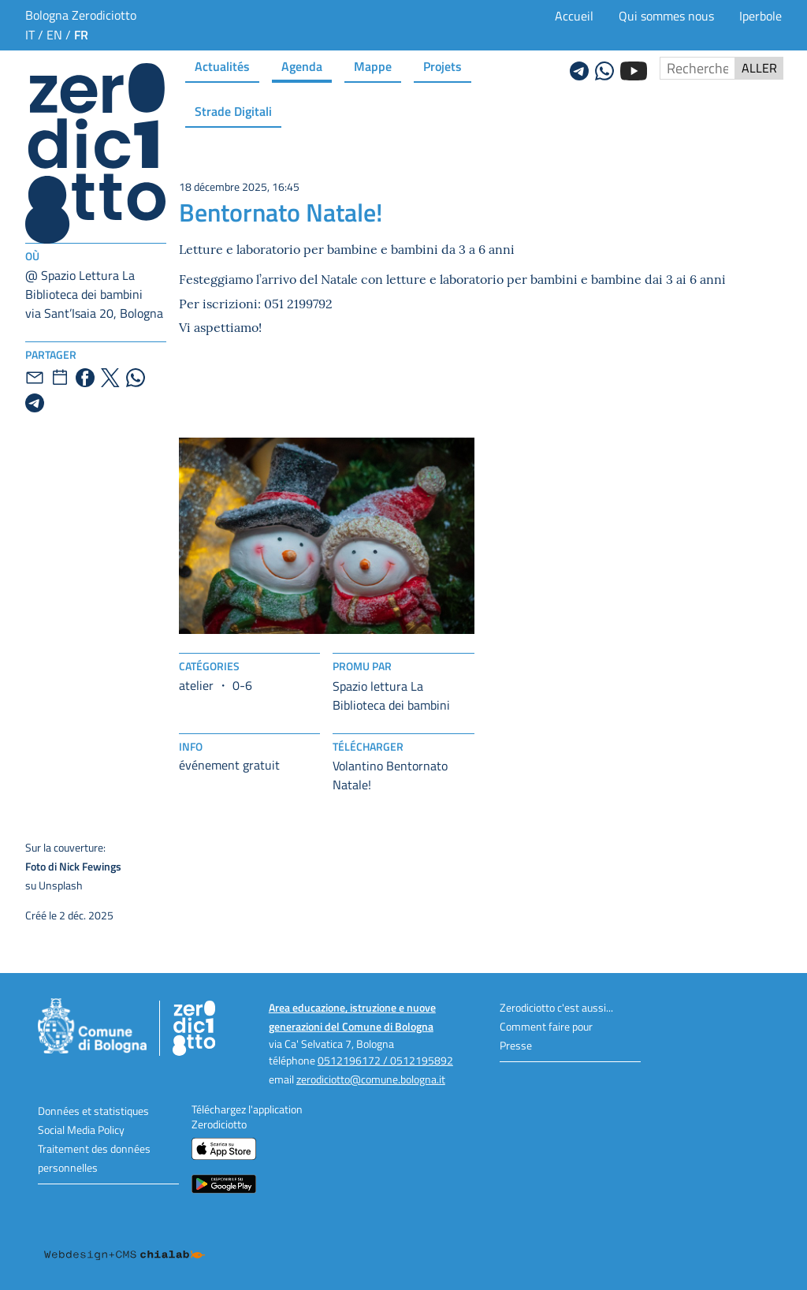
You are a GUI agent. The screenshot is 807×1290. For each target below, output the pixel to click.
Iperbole (760, 15)
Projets (442, 66)
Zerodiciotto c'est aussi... (556, 1007)
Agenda (301, 66)
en (54, 34)
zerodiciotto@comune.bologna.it (370, 1079)
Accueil (574, 15)
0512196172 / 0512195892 (385, 1060)
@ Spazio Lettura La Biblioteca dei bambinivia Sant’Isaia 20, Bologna (94, 294)
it (30, 34)
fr (81, 34)
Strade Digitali (233, 111)
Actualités (222, 66)
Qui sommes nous (666, 15)
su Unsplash (172, 866)
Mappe (373, 66)
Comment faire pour (546, 1026)
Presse (516, 1045)
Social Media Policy (81, 1129)
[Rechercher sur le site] (697, 68)
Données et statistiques (93, 1110)
